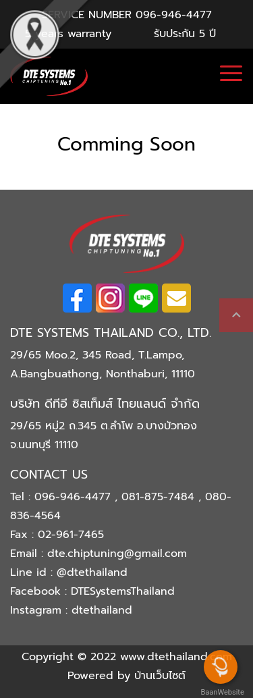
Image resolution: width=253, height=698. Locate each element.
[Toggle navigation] (231, 75)
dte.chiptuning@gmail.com (117, 553)
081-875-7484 (159, 497)
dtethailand (102, 610)
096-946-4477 (174, 15)
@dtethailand (92, 572)
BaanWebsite (221, 692)
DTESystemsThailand (123, 591)
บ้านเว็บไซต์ (160, 676)
